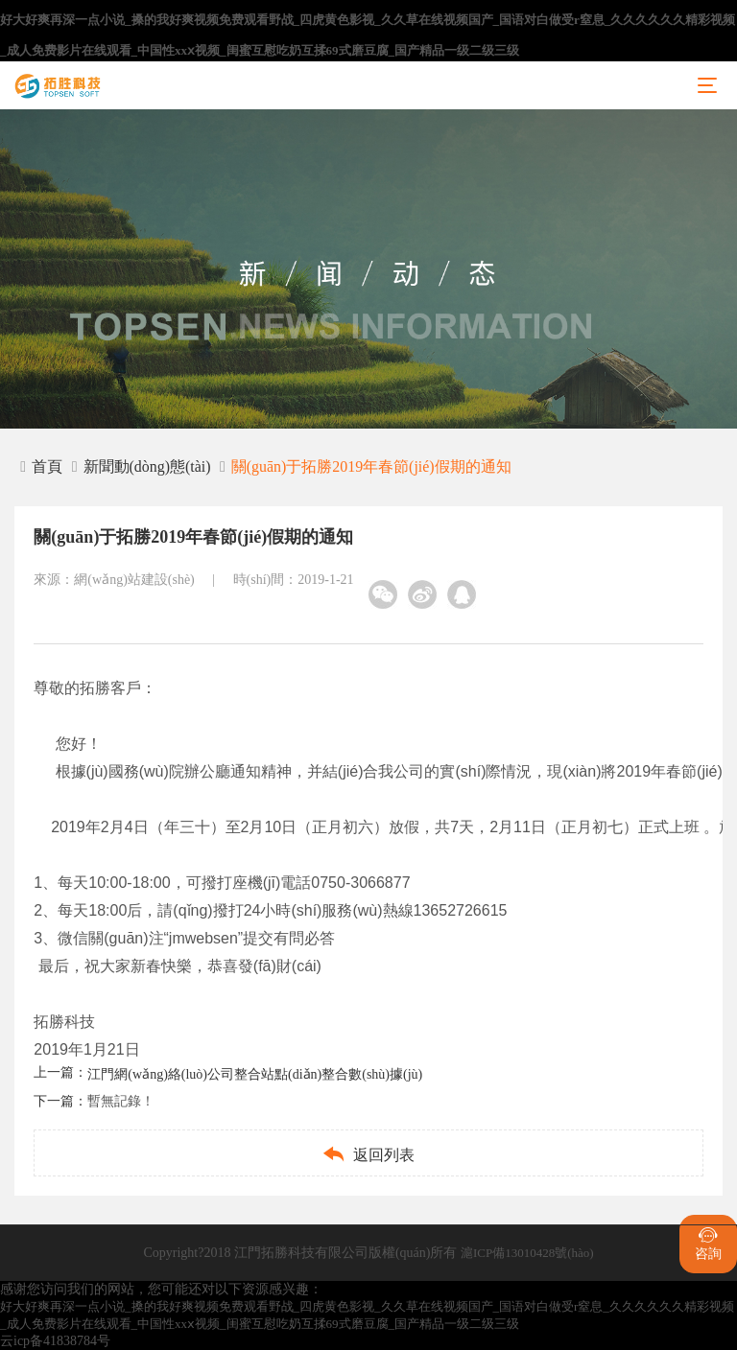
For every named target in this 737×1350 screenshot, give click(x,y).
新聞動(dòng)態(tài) (147, 466)
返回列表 (368, 1154)
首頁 (41, 466)
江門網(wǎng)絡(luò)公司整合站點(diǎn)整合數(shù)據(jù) (254, 1074)
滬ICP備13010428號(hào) (527, 1252)
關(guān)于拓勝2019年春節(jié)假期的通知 (371, 466)
